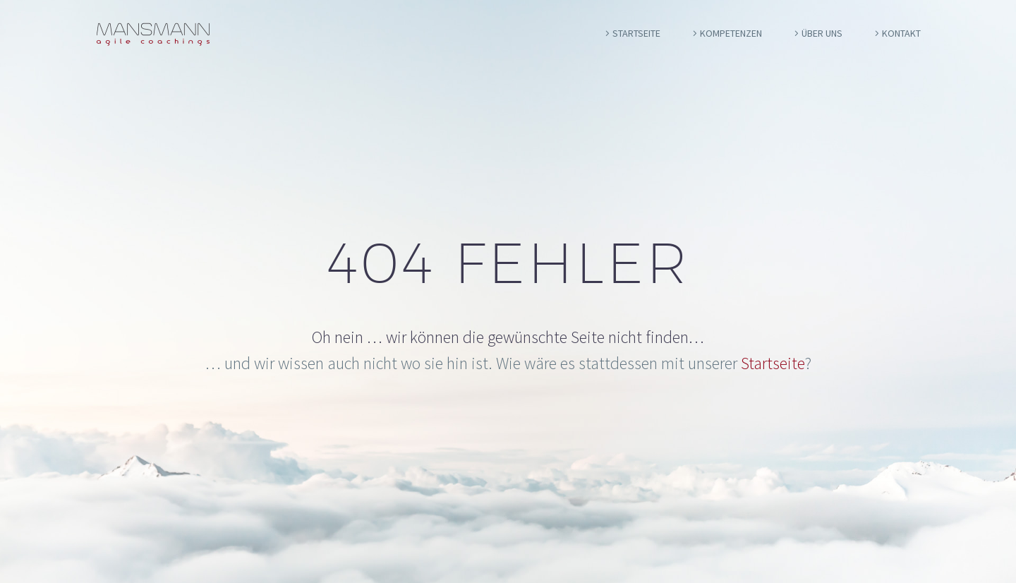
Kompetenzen (731, 33)
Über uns (822, 33)
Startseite (636, 33)
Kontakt (901, 33)
